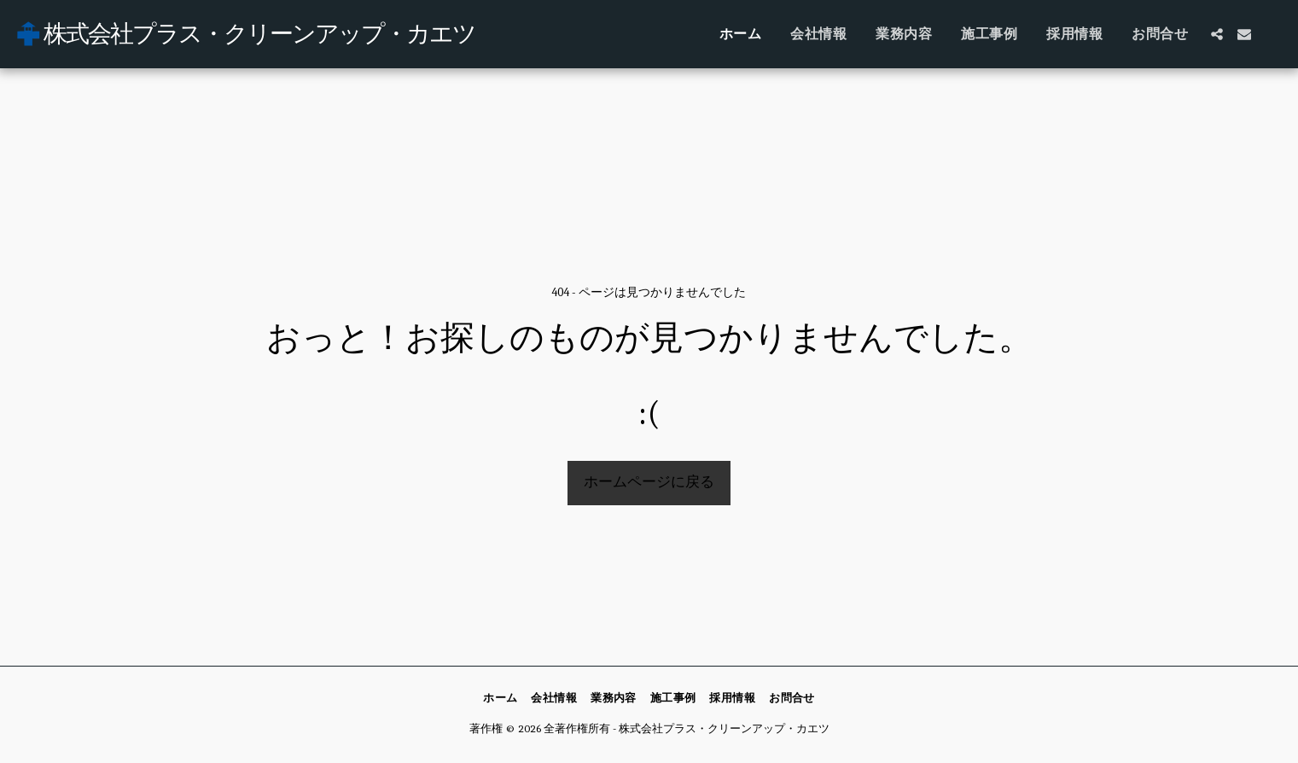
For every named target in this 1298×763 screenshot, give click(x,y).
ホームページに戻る (649, 482)
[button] (1217, 34)
